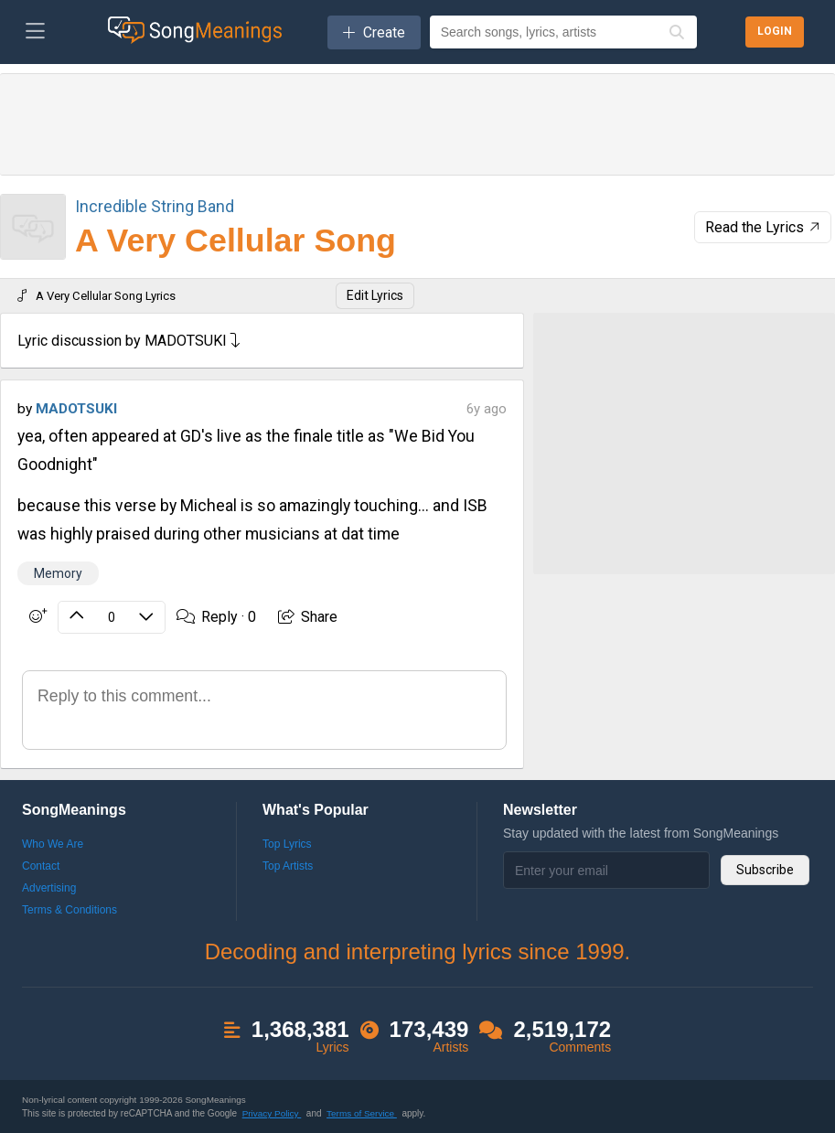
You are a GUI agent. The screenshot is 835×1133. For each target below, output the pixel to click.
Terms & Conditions (69, 909)
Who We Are (52, 844)
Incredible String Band (154, 206)
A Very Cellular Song (235, 240)
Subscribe (765, 869)
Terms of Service (362, 1113)
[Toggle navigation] (35, 32)
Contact (40, 866)
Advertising (49, 888)
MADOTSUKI (76, 409)
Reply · (216, 616)
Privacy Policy (272, 1113)
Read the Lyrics (764, 227)
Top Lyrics (287, 844)
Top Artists (287, 866)
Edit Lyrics (375, 295)
